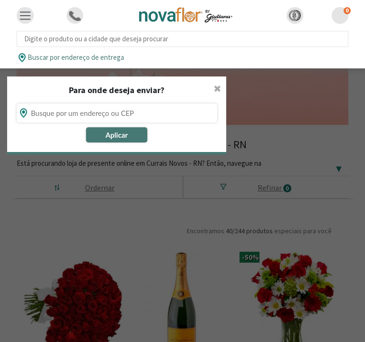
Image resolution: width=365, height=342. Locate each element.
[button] (295, 15)
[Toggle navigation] (25, 15)
